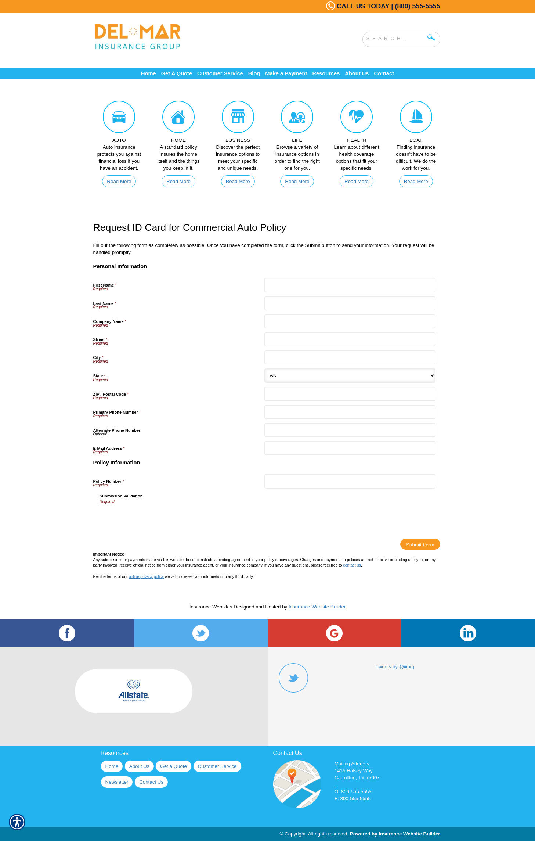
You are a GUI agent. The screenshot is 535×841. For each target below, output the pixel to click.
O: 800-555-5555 (353, 791)
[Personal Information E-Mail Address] (349, 448)
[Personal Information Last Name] (349, 303)
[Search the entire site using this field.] (396, 37)
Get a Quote (173, 766)
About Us (139, 766)
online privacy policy (146, 576)
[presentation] (155, 518)
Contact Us (151, 782)
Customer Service (217, 766)
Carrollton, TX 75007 (357, 777)
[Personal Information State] (349, 375)
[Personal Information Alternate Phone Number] (349, 430)
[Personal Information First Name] (349, 285)
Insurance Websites (210, 607)
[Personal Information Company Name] (349, 321)
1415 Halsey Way (354, 770)
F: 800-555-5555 (353, 798)
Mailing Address (352, 763)
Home (112, 766)
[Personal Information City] (349, 357)
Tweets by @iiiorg (395, 666)
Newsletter (117, 782)
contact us (352, 565)
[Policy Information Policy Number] (349, 481)
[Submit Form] (420, 544)
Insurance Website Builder (317, 607)
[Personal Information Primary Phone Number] (349, 412)
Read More (119, 181)
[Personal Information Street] (349, 339)
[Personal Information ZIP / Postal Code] (349, 394)
